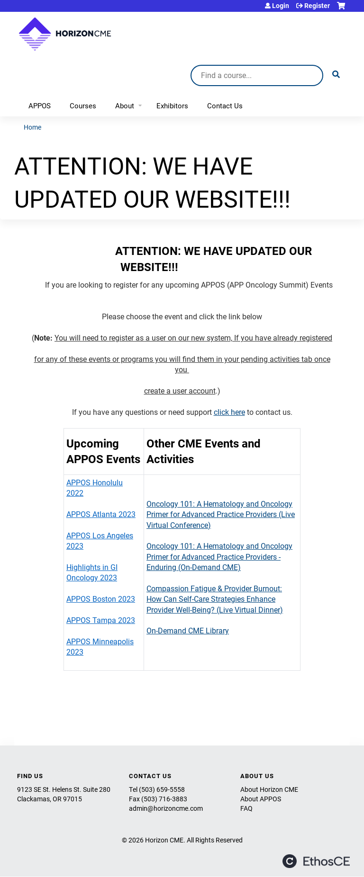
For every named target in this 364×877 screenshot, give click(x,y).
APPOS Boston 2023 (100, 599)
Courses (83, 105)
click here (229, 412)
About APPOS (260, 798)
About (124, 105)
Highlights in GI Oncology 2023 (92, 572)
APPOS (39, 105)
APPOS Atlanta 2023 (101, 514)
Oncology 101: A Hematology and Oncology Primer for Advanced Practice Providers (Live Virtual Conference (220, 514)
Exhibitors (172, 105)
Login (280, 5)
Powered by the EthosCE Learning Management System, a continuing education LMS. (316, 861)
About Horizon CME (269, 789)
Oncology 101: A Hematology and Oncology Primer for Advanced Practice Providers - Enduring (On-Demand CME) (219, 556)
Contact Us (225, 105)
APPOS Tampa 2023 (100, 620)
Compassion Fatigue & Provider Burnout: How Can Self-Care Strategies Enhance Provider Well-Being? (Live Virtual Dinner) (214, 598)
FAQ (246, 808)
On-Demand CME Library (187, 630)
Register (317, 5)
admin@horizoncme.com (166, 808)
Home (32, 127)
